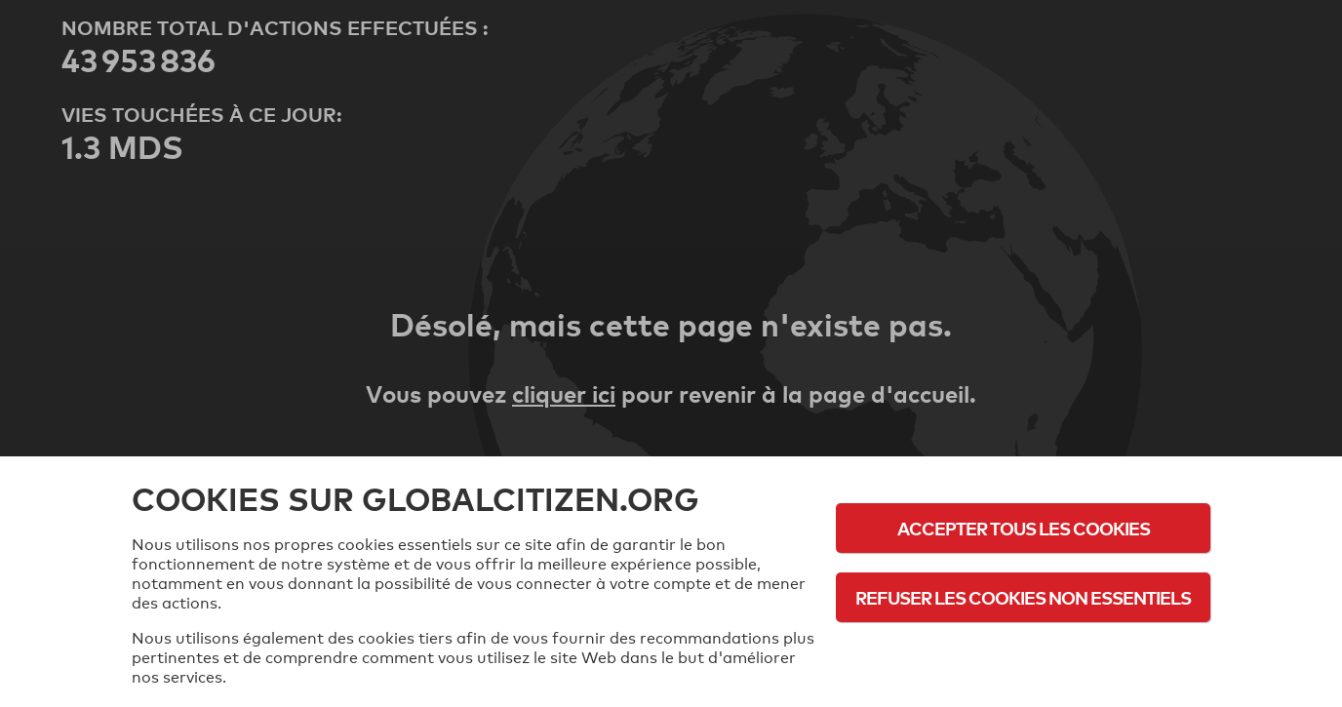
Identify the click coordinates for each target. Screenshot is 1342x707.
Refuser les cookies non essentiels (1023, 597)
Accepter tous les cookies (1023, 528)
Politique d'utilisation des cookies (1023, 651)
